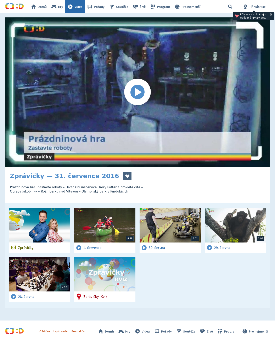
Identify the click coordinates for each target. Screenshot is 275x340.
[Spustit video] (137, 92)
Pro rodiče (78, 331)
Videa (75, 7)
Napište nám (60, 331)
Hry (57, 7)
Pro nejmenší (187, 7)
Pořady (96, 7)
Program (160, 7)
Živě (139, 7)
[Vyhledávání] (230, 6)
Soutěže (118, 7)
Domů (38, 7)
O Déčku (44, 331)
